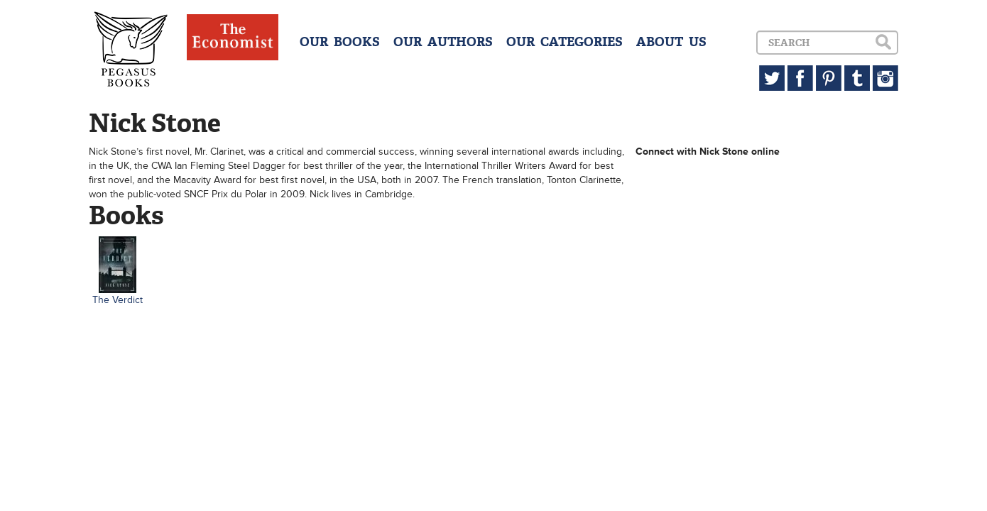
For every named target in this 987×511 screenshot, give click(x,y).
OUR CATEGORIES (564, 41)
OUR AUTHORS (443, 41)
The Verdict (117, 300)
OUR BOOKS (340, 41)
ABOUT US (671, 41)
